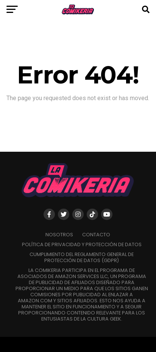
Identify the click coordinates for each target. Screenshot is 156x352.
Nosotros (59, 234)
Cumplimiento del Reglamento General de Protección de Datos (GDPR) (82, 257)
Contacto (96, 234)
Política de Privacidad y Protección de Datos (82, 244)
